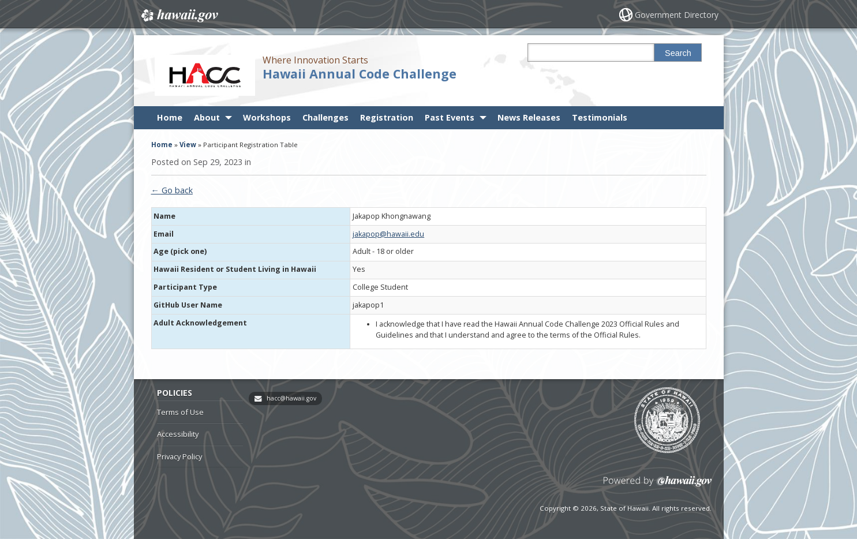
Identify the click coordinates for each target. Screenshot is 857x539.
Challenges (325, 117)
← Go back (172, 190)
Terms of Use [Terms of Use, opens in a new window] (180, 412)
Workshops (267, 117)
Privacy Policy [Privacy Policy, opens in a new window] (179, 456)
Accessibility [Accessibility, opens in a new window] (178, 434)
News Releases (528, 117)
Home (169, 117)
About (207, 117)
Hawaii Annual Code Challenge (359, 73)
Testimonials (599, 117)
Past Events (449, 117)
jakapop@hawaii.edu (388, 234)
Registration (386, 117)
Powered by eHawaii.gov (658, 485)
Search (678, 53)
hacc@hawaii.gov (291, 398)
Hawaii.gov (178, 15)
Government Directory (676, 14)
